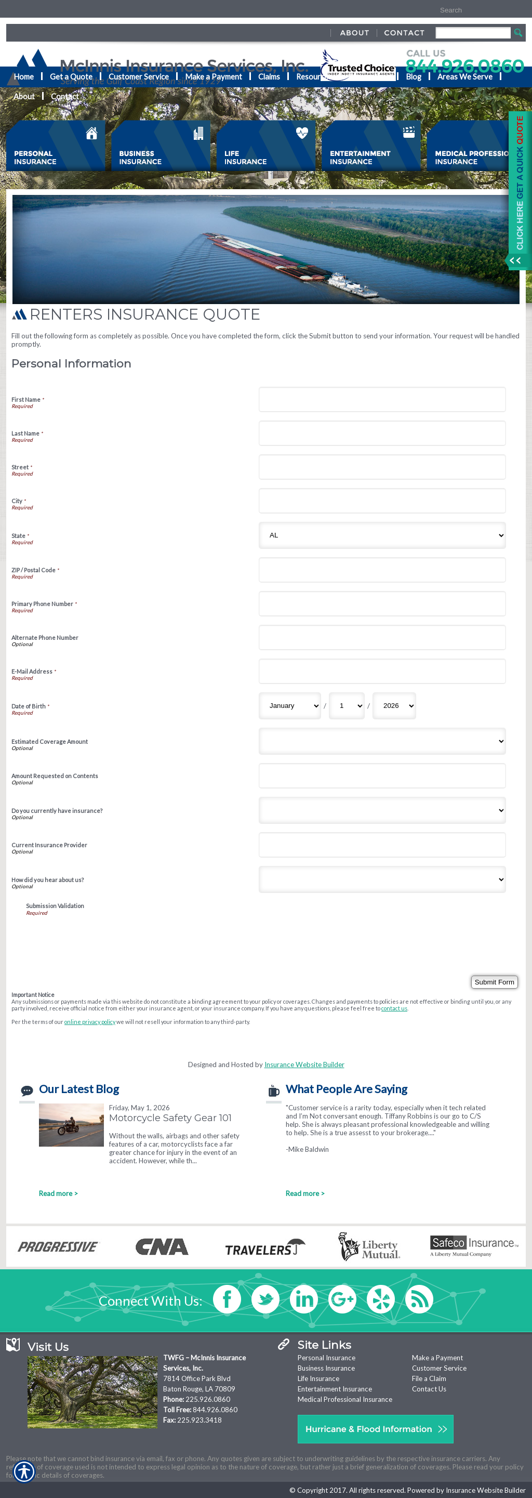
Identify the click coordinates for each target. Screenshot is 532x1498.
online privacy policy (89, 1021)
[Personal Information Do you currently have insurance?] (382, 810)
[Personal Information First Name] (382, 399)
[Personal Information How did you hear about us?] (382, 879)
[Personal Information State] (382, 535)
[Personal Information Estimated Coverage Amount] (382, 741)
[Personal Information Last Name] (382, 433)
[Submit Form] (494, 982)
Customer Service (439, 1368)
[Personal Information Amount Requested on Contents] (382, 776)
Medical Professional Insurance (345, 1399)
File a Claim (429, 1378)
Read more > (58, 1193)
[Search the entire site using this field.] (470, 10)
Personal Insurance (326, 1358)
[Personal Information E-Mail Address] (382, 671)
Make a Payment (437, 1358)
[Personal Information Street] (382, 467)
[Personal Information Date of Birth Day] (347, 705)
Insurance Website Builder (304, 1064)
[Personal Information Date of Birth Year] (394, 705)
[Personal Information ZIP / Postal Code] (382, 570)
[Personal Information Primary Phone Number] (382, 603)
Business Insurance (326, 1368)
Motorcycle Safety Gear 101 (170, 1118)
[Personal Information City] (382, 501)
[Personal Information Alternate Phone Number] (382, 637)
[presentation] (105, 936)
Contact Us (429, 1389)
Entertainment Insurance (335, 1389)
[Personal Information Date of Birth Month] (290, 705)
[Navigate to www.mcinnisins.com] (516, 190)
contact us (394, 1008)
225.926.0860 (207, 1399)
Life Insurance (318, 1378)
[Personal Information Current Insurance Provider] (382, 845)
